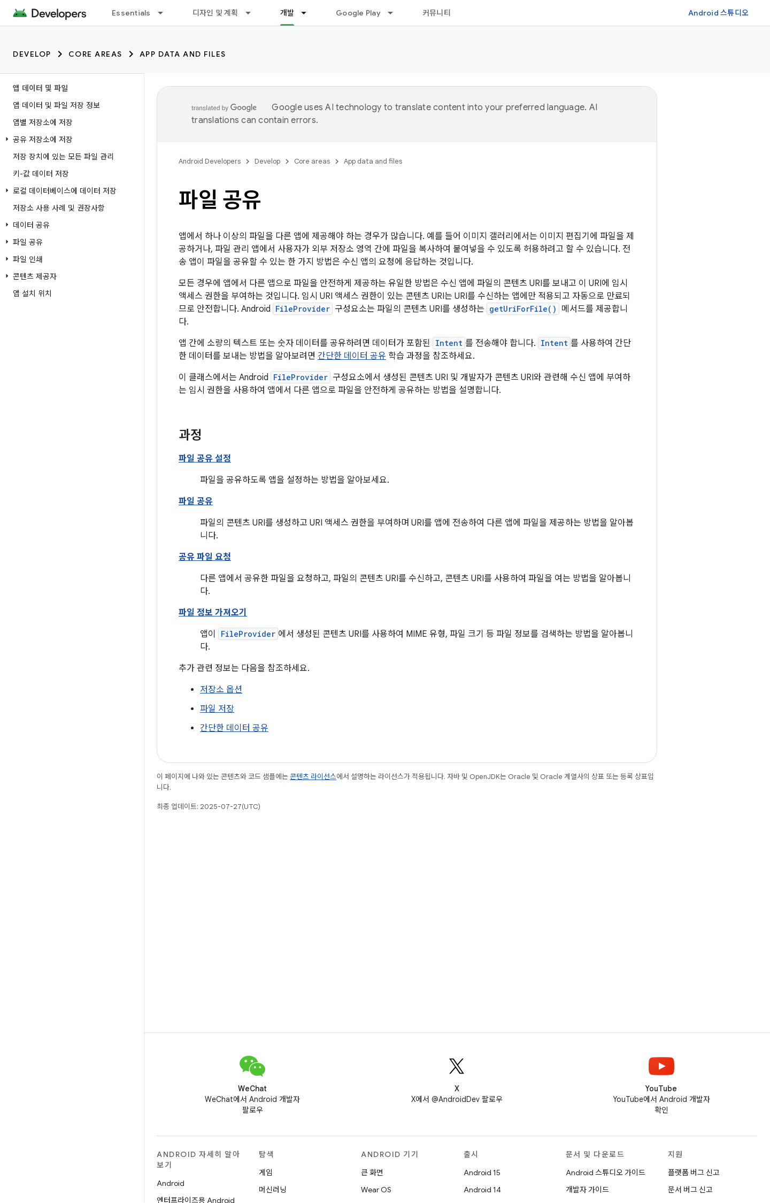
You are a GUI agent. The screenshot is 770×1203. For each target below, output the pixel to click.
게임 (266, 1172)
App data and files (183, 54)
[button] (70, 139)
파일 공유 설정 (205, 458)
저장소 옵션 (221, 689)
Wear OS (376, 1189)
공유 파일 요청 (205, 557)
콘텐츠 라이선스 (313, 776)
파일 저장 (217, 709)
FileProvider (302, 309)
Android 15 (482, 1172)
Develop (32, 54)
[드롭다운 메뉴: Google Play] (395, 13)
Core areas (95, 54)
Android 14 (482, 1189)
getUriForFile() (523, 309)
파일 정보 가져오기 (213, 612)
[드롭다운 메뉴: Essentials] (165, 13)
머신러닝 (273, 1189)
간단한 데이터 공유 (352, 356)
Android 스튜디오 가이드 (605, 1172)
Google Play (358, 13)
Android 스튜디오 (718, 13)
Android (170, 1183)
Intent (449, 343)
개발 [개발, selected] (287, 13)
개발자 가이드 (587, 1189)
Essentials (131, 13)
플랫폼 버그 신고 (694, 1172)
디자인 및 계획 (215, 13)
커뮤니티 (436, 13)
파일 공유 (196, 501)
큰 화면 (372, 1172)
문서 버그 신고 (690, 1189)
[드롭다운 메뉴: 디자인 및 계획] (252, 13)
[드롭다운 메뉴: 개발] (308, 13)
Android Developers (210, 161)
